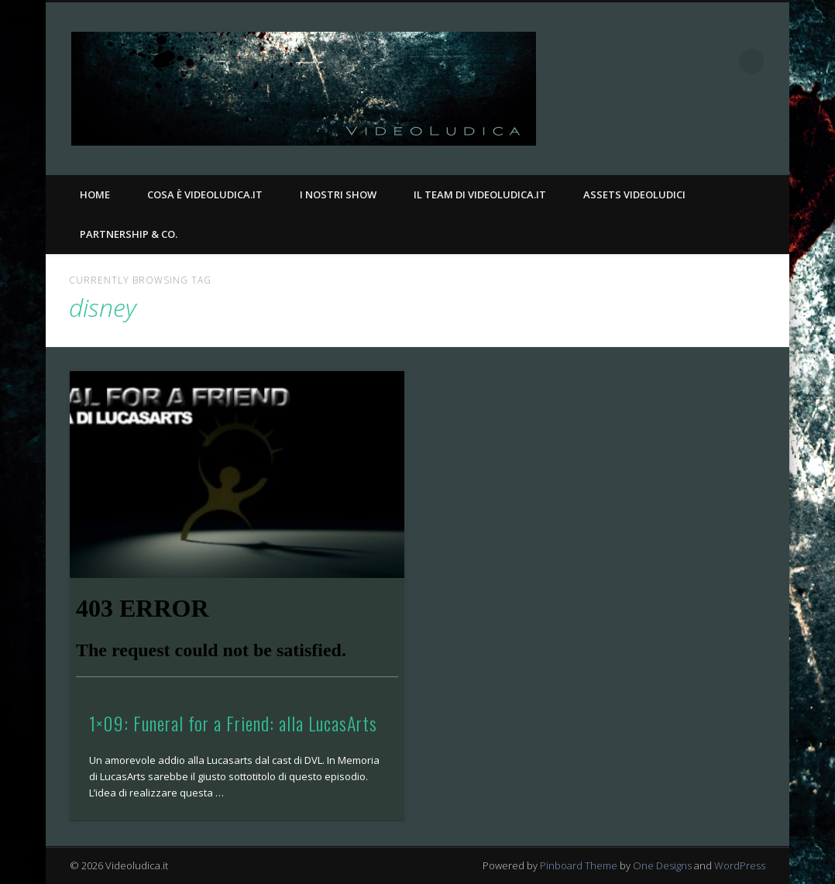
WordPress (739, 865)
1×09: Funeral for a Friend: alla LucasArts (233, 723)
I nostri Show (338, 194)
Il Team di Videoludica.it (480, 194)
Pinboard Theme (578, 865)
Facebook (687, 61)
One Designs (662, 865)
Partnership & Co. (128, 234)
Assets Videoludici (634, 194)
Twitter (719, 61)
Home (95, 194)
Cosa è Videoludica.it (205, 194)
